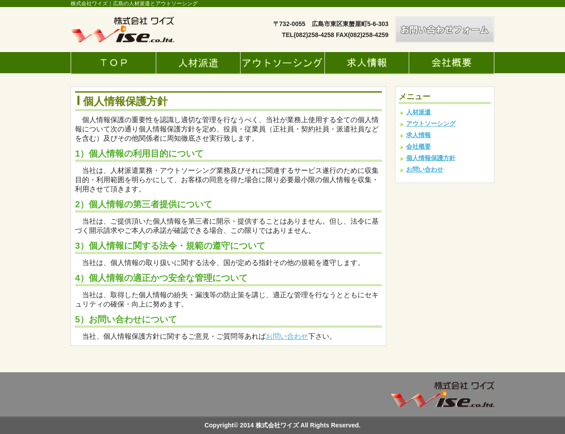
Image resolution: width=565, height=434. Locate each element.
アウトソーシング (431, 123)
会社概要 (418, 146)
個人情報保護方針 (431, 157)
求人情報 (418, 134)
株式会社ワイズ (278, 425)
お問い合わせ (287, 336)
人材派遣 (418, 112)
